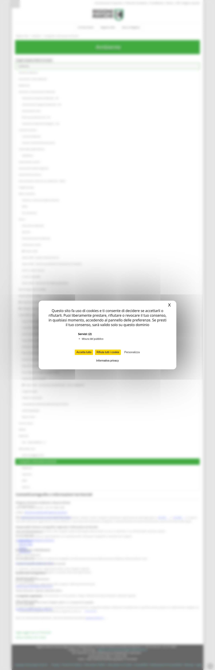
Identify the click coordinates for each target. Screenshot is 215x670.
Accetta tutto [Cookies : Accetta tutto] (83, 352)
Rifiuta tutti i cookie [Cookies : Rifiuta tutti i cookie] (108, 352)
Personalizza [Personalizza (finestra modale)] (132, 352)
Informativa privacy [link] (107, 360)
